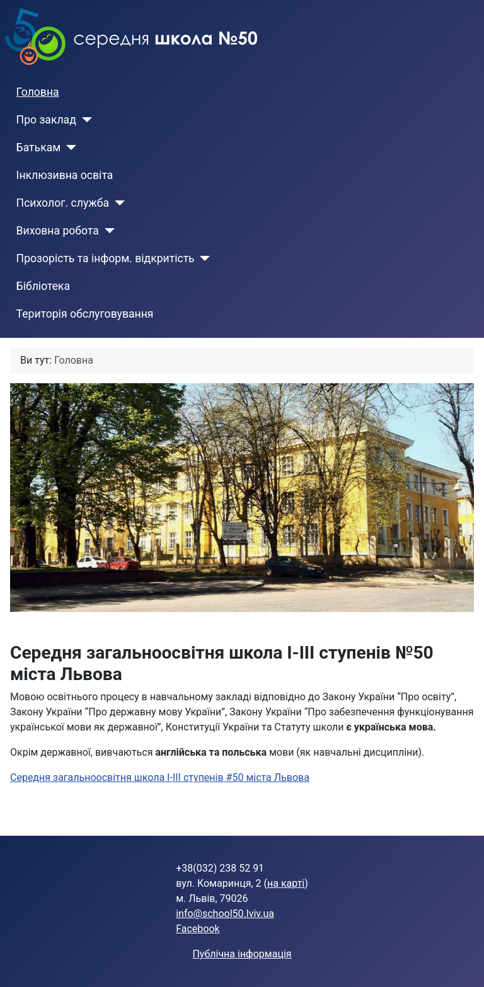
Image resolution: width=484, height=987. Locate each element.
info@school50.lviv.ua (225, 914)
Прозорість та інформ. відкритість (105, 258)
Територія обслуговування (85, 314)
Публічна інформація (241, 954)
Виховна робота (57, 230)
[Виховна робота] (107, 230)
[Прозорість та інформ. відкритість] (202, 258)
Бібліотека (43, 286)
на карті (285, 883)
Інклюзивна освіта (64, 175)
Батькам (38, 147)
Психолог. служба (62, 203)
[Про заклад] (84, 119)
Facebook (197, 929)
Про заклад (46, 119)
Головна (37, 92)
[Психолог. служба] (117, 202)
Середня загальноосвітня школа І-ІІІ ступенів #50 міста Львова (159, 777)
